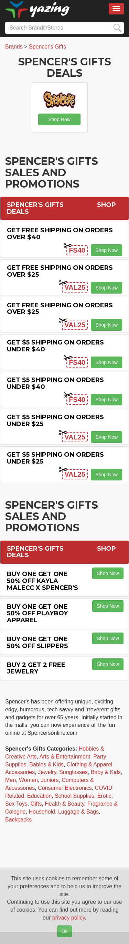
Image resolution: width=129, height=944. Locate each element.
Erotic (104, 796)
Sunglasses (73, 772)
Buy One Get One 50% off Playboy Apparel (37, 613)
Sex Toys (16, 804)
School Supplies (74, 796)
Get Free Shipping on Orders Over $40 (60, 233)
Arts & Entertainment (65, 757)
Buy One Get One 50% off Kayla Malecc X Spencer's (42, 581)
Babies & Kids (46, 764)
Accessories (20, 772)
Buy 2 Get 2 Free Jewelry (36, 668)
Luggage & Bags (78, 812)
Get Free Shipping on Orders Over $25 (60, 271)
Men (10, 780)
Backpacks (18, 820)
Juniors (50, 780)
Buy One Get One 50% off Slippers (37, 642)
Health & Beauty (64, 804)
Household (42, 812)
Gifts (36, 804)
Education (39, 796)
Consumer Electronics (65, 788)
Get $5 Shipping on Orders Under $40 (55, 346)
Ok (65, 931)
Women (28, 780)
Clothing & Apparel (89, 764)
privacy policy (68, 918)
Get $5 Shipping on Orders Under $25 (55, 420)
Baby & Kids (106, 772)
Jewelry (47, 772)
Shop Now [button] (59, 119)
